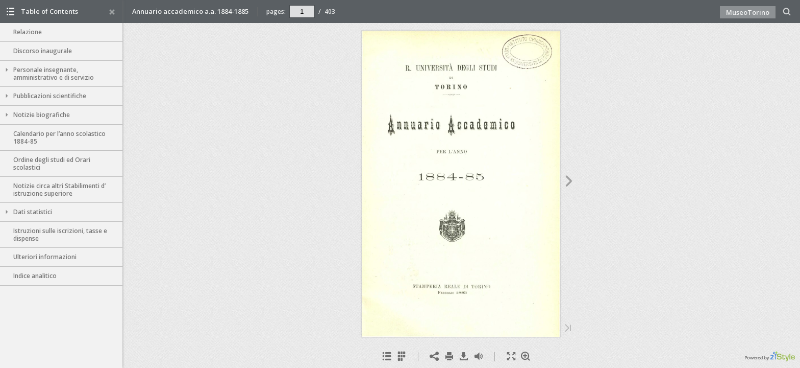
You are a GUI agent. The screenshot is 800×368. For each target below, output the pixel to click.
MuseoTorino (747, 12)
